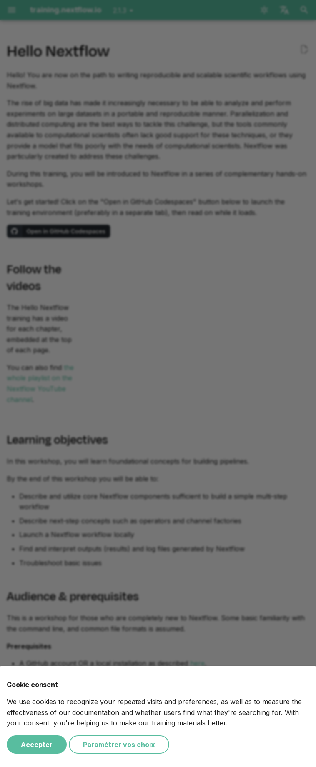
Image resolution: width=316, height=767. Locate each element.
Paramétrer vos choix (119, 744)
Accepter (37, 744)
